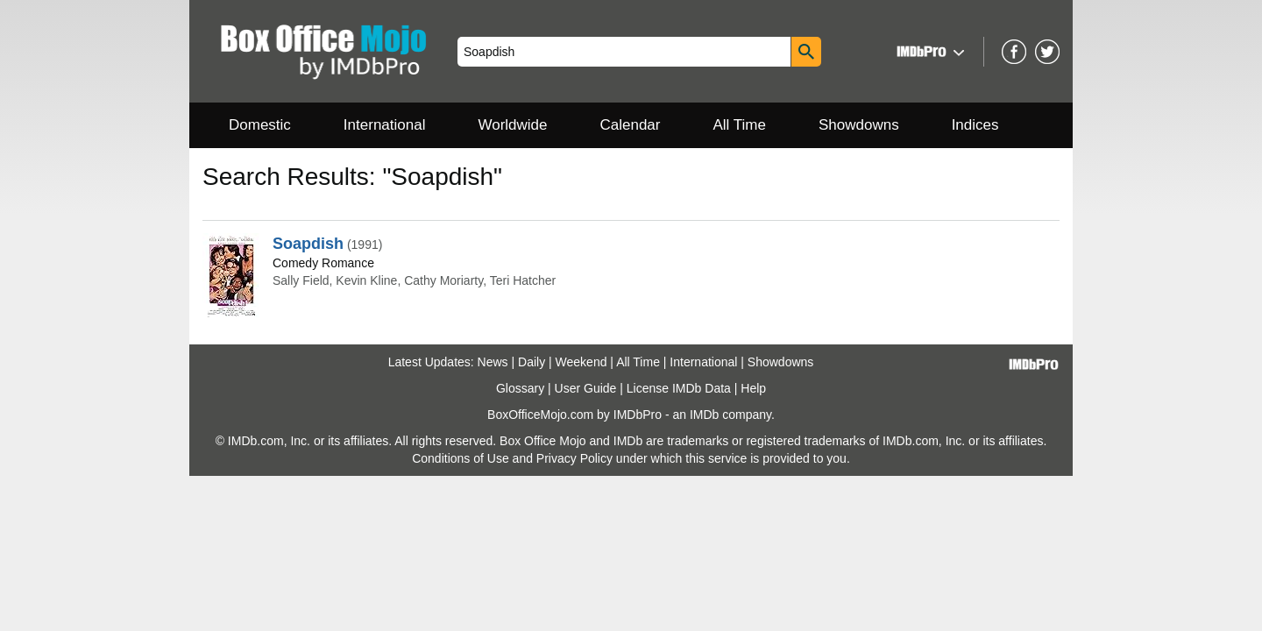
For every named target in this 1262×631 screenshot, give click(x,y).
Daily (531, 362)
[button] (928, 51)
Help (753, 388)
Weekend (581, 362)
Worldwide (512, 125)
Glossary (520, 388)
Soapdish (308, 243)
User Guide (586, 388)
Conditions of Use (460, 458)
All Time (739, 125)
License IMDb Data (679, 388)
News (493, 362)
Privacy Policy (574, 458)
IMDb (704, 415)
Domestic (260, 125)
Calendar (630, 125)
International (385, 125)
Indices (975, 125)
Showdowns (859, 125)
